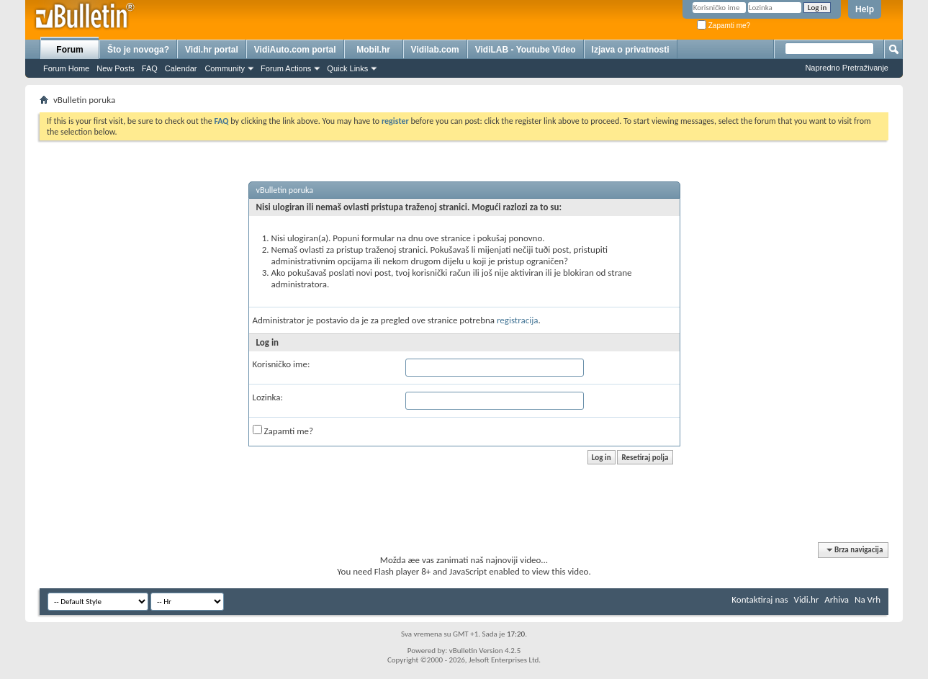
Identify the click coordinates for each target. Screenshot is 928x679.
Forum (69, 50)
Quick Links (347, 68)
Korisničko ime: (281, 364)
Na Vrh (867, 599)
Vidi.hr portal (211, 50)
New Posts (115, 68)
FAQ (150, 68)
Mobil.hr (373, 50)
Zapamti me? (723, 26)
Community (224, 68)
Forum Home (66, 68)
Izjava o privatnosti (631, 50)
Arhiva (836, 599)
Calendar (181, 68)
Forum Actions (286, 68)
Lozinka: (268, 397)
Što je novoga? (138, 50)
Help (864, 9)
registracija (518, 320)
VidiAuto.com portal (295, 50)
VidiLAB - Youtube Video (525, 50)
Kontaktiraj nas (759, 599)
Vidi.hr (806, 599)
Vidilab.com (435, 50)
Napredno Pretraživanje (846, 67)
